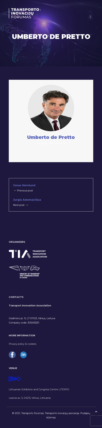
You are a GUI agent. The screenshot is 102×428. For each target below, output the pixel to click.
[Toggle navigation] (90, 16)
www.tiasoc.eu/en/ (19, 326)
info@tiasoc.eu (17, 314)
